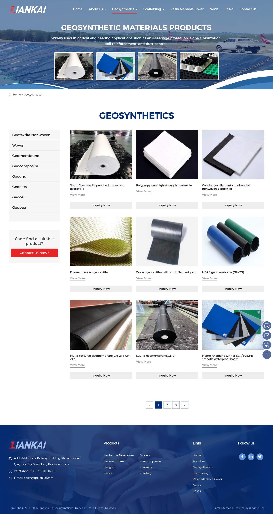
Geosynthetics (123, 9)
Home (78, 9)
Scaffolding (152, 9)
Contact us (247, 9)
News (214, 9)
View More (77, 194)
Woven (18, 145)
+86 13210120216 (42, 471)
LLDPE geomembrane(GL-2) (155, 355)
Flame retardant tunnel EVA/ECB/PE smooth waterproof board (227, 357)
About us (96, 9)
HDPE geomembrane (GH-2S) (223, 272)
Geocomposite (25, 166)
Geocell (18, 197)
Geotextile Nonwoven (31, 135)
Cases (228, 9)
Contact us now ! (34, 253)
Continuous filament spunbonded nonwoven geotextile (226, 187)
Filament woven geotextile (89, 272)
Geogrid (19, 176)
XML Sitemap (223, 508)
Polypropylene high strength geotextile (164, 185)
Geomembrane (25, 156)
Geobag (19, 207)
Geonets (19, 187)
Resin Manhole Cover (187, 9)
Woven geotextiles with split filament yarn (166, 272)
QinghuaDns (256, 508)
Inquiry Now (101, 205)
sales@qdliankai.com (38, 478)
